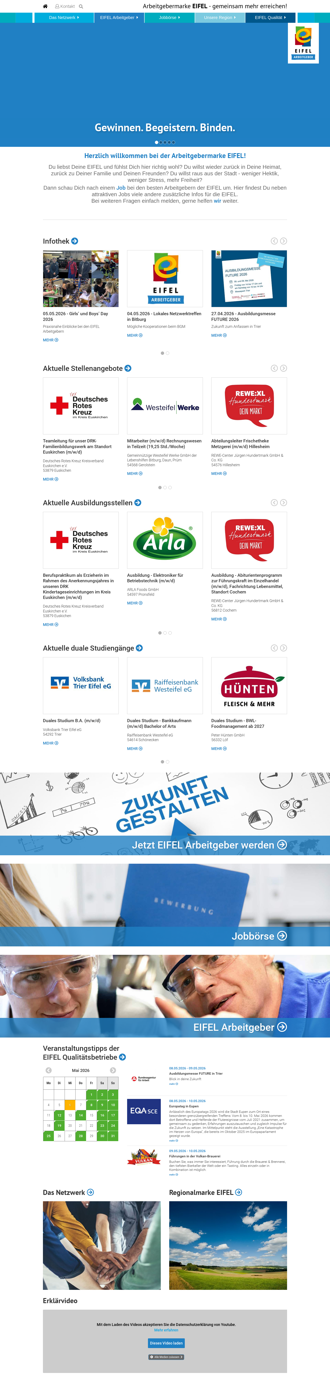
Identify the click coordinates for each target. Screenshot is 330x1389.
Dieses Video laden (166, 1343)
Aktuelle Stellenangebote (87, 368)
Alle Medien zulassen (166, 1357)
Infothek (60, 241)
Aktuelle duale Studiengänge (93, 648)
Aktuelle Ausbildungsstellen (92, 502)
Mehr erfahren (166, 1330)
